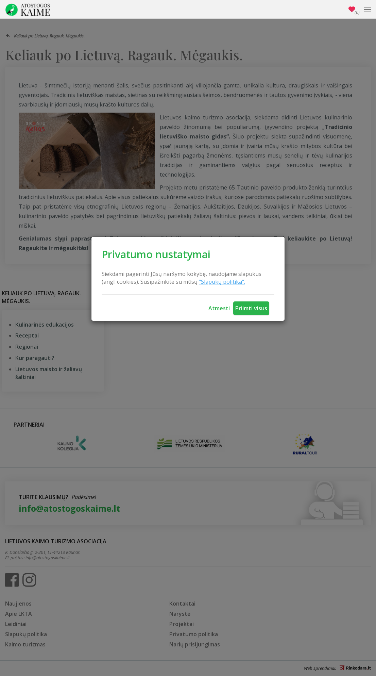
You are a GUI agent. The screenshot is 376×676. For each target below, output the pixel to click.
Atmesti (219, 308)
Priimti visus (251, 308)
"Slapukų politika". (222, 281)
